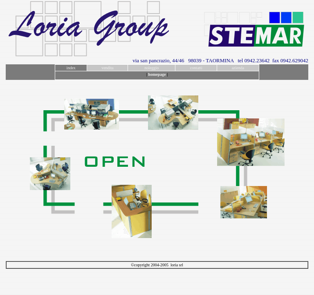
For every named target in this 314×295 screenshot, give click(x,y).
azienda (238, 68)
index (71, 68)
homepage (157, 74)
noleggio (151, 68)
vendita (107, 68)
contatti (196, 68)
